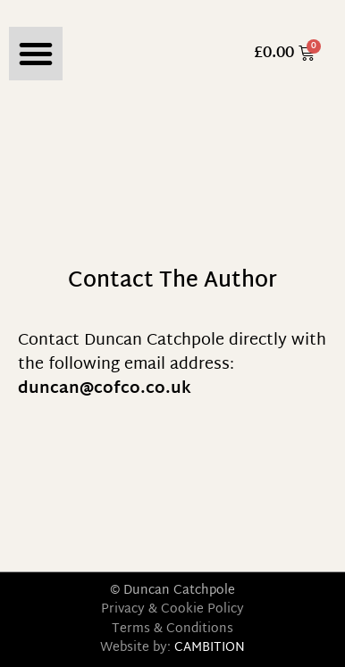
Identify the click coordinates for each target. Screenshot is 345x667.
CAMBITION (209, 648)
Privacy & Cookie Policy (172, 609)
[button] (36, 53)
